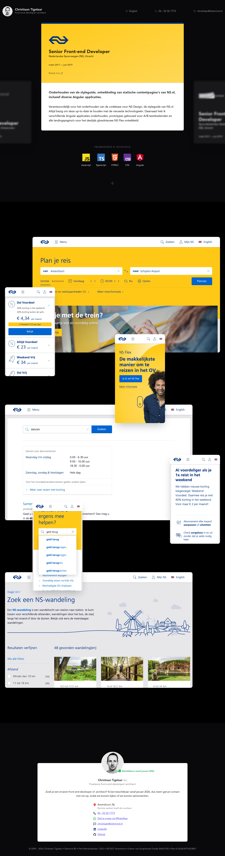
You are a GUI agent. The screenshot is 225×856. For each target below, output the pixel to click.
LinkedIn (102, 829)
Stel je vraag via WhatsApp (113, 818)
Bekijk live (56, 73)
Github (101, 834)
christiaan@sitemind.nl (110, 824)
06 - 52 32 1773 (106, 813)
